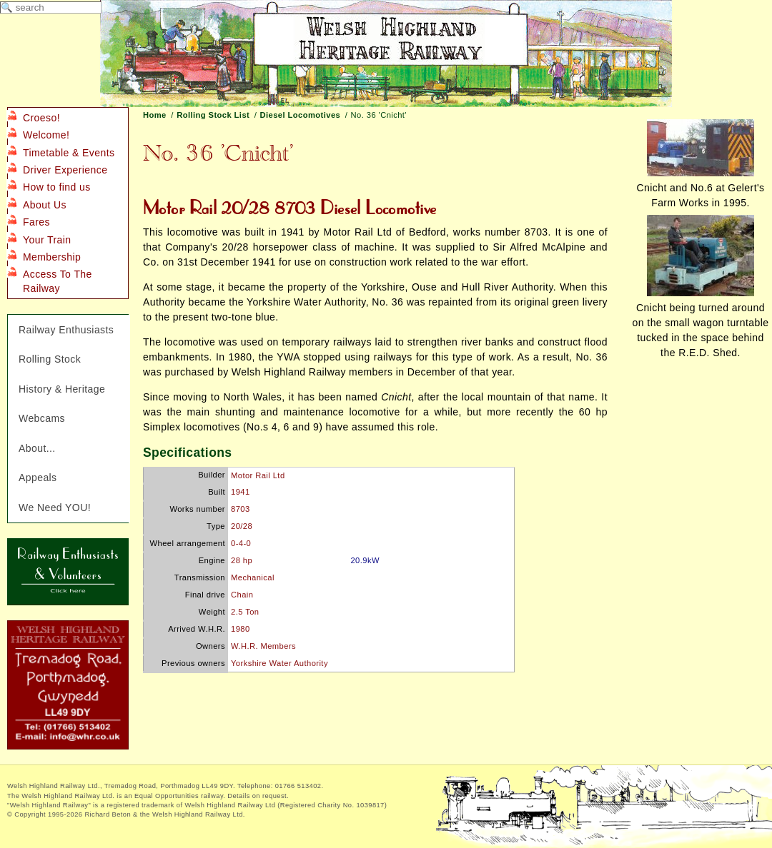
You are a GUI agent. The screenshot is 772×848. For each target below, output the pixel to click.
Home (155, 115)
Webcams (42, 418)
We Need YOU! (55, 507)
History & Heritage (62, 389)
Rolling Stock (50, 359)
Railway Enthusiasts (66, 329)
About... (37, 448)
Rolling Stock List (213, 115)
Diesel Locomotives (300, 115)
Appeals (38, 477)
